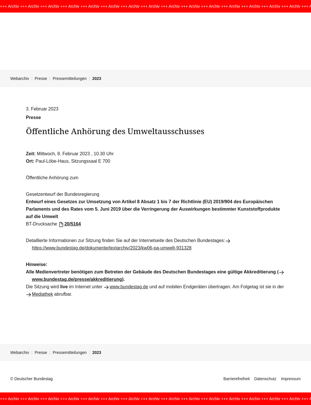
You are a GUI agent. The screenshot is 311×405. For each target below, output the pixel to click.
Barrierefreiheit (236, 378)
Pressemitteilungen (70, 78)
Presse (41, 78)
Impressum (291, 378)
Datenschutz (265, 378)
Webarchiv (19, 78)
